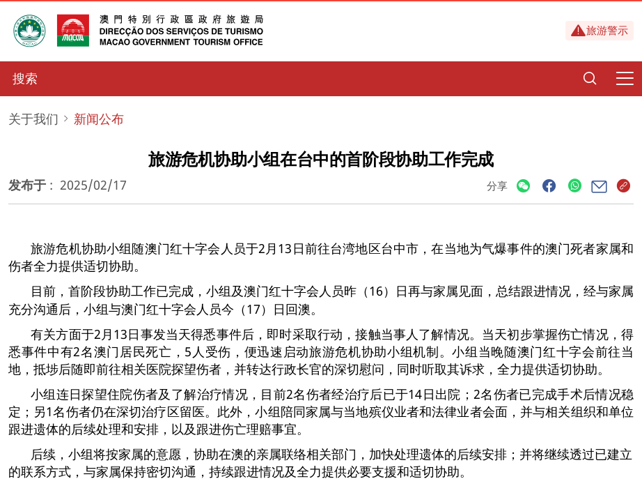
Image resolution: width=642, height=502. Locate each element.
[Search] (589, 78)
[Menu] (624, 78)
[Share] (523, 186)
